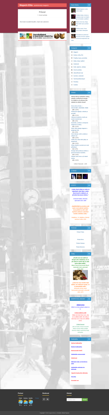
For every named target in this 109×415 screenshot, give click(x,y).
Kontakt (59, 413)
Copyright (42, 413)
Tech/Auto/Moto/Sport (79, 79)
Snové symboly (43, 15)
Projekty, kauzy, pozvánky (80, 58)
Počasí (37, 398)
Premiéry (75, 81)
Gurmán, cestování (78, 76)
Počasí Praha (80, 232)
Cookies (75, 84)
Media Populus (65, 413)
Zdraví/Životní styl (78, 73)
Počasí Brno (80, 239)
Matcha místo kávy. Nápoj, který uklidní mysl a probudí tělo (82, 23)
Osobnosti (76, 64)
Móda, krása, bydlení (79, 61)
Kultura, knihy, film (78, 55)
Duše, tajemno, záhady (79, 67)
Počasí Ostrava (80, 243)
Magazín (75, 52)
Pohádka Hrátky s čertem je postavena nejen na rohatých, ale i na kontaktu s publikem (82, 17)
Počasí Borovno (80, 247)
